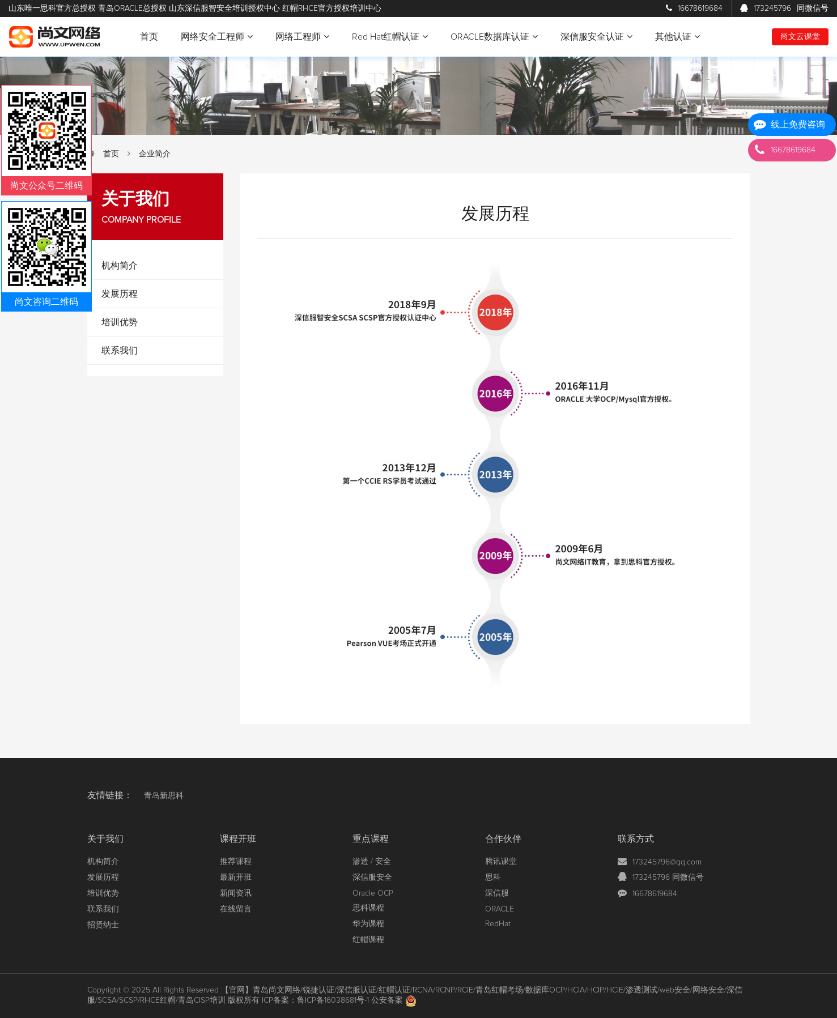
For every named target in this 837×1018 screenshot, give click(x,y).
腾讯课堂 (501, 862)
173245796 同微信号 (668, 877)
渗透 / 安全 (371, 862)
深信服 (497, 893)
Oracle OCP (372, 893)
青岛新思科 (164, 796)
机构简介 (119, 265)
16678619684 (694, 8)
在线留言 (236, 909)
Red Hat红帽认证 (390, 36)
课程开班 (238, 839)
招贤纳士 (103, 925)
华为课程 (368, 924)
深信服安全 (372, 877)
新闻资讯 (236, 893)
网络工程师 (302, 36)
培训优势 (119, 322)
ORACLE (499, 909)
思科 (493, 877)
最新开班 (236, 877)
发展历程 (119, 294)
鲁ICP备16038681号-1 (333, 1000)
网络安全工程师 (217, 36)
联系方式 (636, 839)
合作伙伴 (503, 839)
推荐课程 (236, 862)
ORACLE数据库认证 (494, 36)
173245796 (784, 8)
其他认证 (677, 36)
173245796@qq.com (667, 862)
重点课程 (370, 839)
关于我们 (105, 839)
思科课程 (368, 908)
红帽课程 (368, 940)
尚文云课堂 (800, 37)
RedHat (498, 924)
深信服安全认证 (596, 36)
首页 (149, 36)
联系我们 (119, 350)
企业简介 (155, 154)
